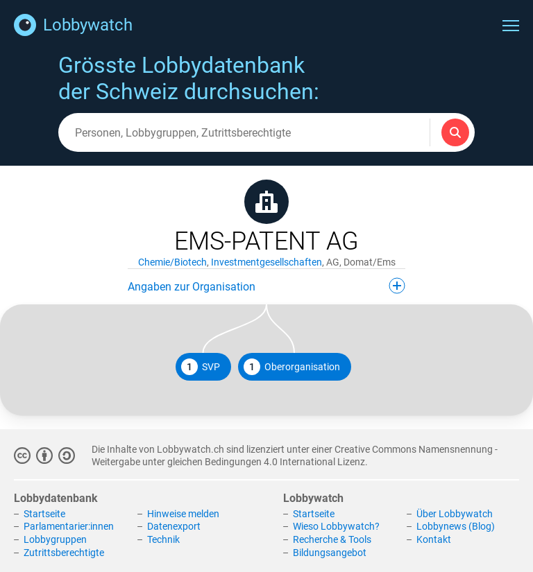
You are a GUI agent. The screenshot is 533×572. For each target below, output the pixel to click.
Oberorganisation (292, 366)
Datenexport (174, 526)
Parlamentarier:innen (69, 526)
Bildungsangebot (329, 552)
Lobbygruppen (55, 539)
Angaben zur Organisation (266, 285)
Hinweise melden (183, 513)
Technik (163, 539)
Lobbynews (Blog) (455, 526)
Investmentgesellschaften (266, 262)
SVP (200, 366)
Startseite (44, 513)
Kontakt (433, 539)
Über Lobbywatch (454, 513)
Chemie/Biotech (172, 262)
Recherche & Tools (332, 539)
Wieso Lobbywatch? (336, 526)
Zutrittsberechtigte (64, 552)
